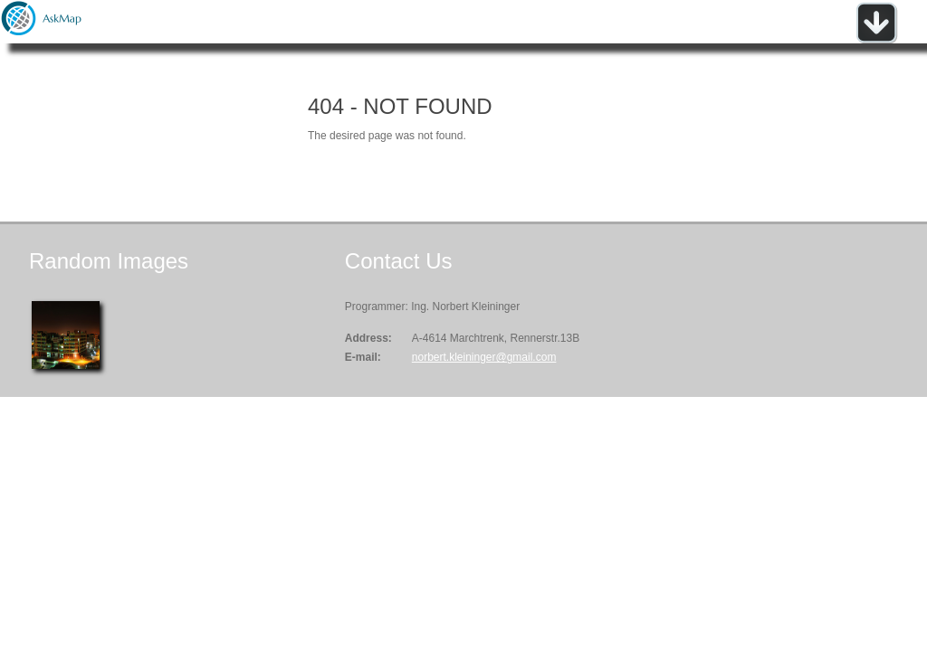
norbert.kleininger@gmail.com (484, 357)
